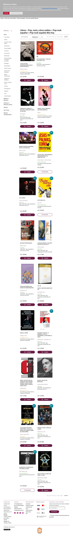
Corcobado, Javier (41, 292)
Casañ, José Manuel (23, 200)
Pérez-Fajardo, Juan (23, 471)
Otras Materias (7, 88)
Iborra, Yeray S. (40, 339)
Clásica (5, 39)
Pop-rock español (21, 18)
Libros (2, 18)
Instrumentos (7, 53)
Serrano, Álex (26, 434)
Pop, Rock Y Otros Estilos (8, 43)
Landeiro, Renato (47, 160)
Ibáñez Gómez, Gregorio (42, 477)
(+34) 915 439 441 (18, 508)
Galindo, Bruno (23, 388)
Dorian (21, 434)
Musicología (6, 55)
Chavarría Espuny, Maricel (42, 384)
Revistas (6, 86)
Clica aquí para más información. (49, 8)
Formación (6, 50)
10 (61, 36)
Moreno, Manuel (40, 247)
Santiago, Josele (23, 335)
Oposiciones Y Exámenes (7, 71)
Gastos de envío (29, 510)
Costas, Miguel (40, 160)
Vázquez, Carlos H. (24, 69)
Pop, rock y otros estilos (10, 18)
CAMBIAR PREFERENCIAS (16, 13)
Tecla (5, 93)
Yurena (38, 112)
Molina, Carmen (22, 150)
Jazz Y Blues (6, 37)
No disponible (45, 171)
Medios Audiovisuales (7, 75)
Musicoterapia (7, 65)
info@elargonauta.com (19, 510)
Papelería (6, 91)
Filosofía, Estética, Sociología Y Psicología (8, 60)
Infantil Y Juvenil (7, 68)
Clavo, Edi (39, 202)
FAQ (26, 513)
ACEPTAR (6, 13)
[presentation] (59, 521)
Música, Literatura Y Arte (8, 83)
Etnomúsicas (7, 45)
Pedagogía (6, 63)
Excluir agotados (24, 36)
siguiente (66, 36)
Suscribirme (54, 511)
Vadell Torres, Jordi (41, 431)
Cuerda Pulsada (7, 96)
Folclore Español (7, 48)
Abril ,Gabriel (22, 113)
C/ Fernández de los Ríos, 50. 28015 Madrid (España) (19, 505)
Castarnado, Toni (23, 290)
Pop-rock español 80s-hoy (32, 18)
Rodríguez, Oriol (47, 339)
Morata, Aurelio (23, 245)
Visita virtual (28, 511)
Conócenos (28, 503)
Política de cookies (29, 505)
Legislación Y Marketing (7, 79)
